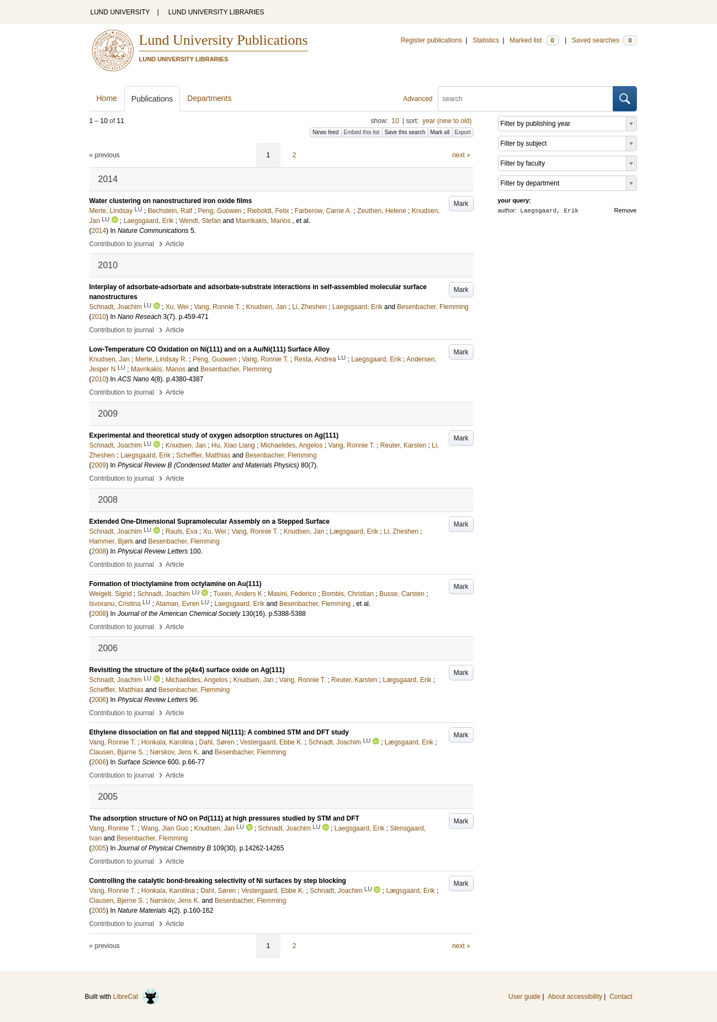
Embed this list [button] (362, 132)
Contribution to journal (121, 244)
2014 (99, 231)
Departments (209, 98)
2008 (99, 551)
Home (107, 98)
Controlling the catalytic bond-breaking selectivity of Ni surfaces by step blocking (217, 881)
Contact (620, 996)
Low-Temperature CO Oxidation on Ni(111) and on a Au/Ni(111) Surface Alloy (209, 349)
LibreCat (136, 996)
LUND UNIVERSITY (120, 12)
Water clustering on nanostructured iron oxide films (170, 201)
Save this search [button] (405, 132)
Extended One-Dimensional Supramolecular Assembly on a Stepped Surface (209, 521)
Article (175, 244)
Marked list (534, 40)
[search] (525, 98)
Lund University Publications (223, 40)
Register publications (431, 40)
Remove (625, 210)
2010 (99, 317)
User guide (524, 996)
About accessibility (575, 996)
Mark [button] (461, 203)
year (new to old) (446, 121)
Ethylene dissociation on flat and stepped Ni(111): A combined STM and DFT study (219, 732)
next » (461, 155)
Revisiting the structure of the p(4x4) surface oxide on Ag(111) (187, 670)
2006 (99, 700)
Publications (152, 98)
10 (395, 121)
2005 (99, 848)
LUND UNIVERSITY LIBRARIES (216, 12)
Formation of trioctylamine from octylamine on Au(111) (175, 584)
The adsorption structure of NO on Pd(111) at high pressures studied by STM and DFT (224, 818)
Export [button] (463, 132)
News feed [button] (325, 132)
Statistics (485, 40)
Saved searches (604, 40)
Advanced (417, 99)
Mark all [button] (440, 132)
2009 (99, 465)
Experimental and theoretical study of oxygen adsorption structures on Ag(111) (214, 435)
